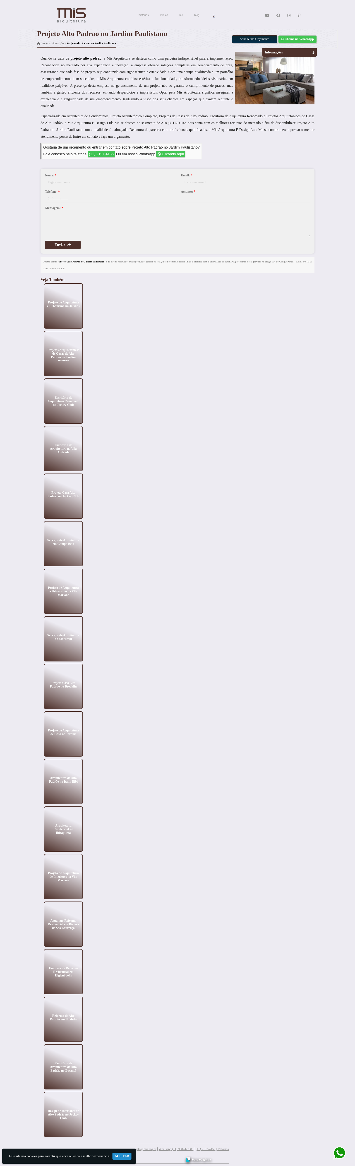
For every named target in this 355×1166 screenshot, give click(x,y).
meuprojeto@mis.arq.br (141, 1149)
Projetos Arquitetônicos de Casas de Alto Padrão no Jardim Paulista (63, 355)
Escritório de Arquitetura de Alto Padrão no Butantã (63, 1066)
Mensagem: (54, 208)
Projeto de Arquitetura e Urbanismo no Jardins (63, 304)
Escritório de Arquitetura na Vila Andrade (63, 448)
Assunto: (188, 191)
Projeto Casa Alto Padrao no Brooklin (63, 684)
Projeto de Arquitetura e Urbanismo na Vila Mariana (63, 591)
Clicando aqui (171, 154)
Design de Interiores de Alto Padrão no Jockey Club (63, 1114)
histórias (144, 15)
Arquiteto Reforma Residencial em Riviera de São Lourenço (63, 924)
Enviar (63, 245)
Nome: (50, 175)
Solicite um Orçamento (254, 39)
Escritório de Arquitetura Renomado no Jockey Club (63, 401)
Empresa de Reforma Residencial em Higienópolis (63, 971)
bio (181, 15)
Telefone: (52, 191)
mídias (164, 15)
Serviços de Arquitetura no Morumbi (63, 636)
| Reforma (222, 1149)
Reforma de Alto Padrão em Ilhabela (63, 1017)
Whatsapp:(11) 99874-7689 (176, 1149)
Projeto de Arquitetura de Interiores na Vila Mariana (63, 876)
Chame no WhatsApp (297, 39)
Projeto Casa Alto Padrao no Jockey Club (63, 494)
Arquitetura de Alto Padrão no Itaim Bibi (63, 779)
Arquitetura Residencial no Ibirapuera (63, 829)
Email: (186, 175)
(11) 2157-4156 (101, 154)
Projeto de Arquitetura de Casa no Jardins (63, 732)
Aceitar (122, 1156)
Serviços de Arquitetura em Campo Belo (63, 541)
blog (196, 15)
